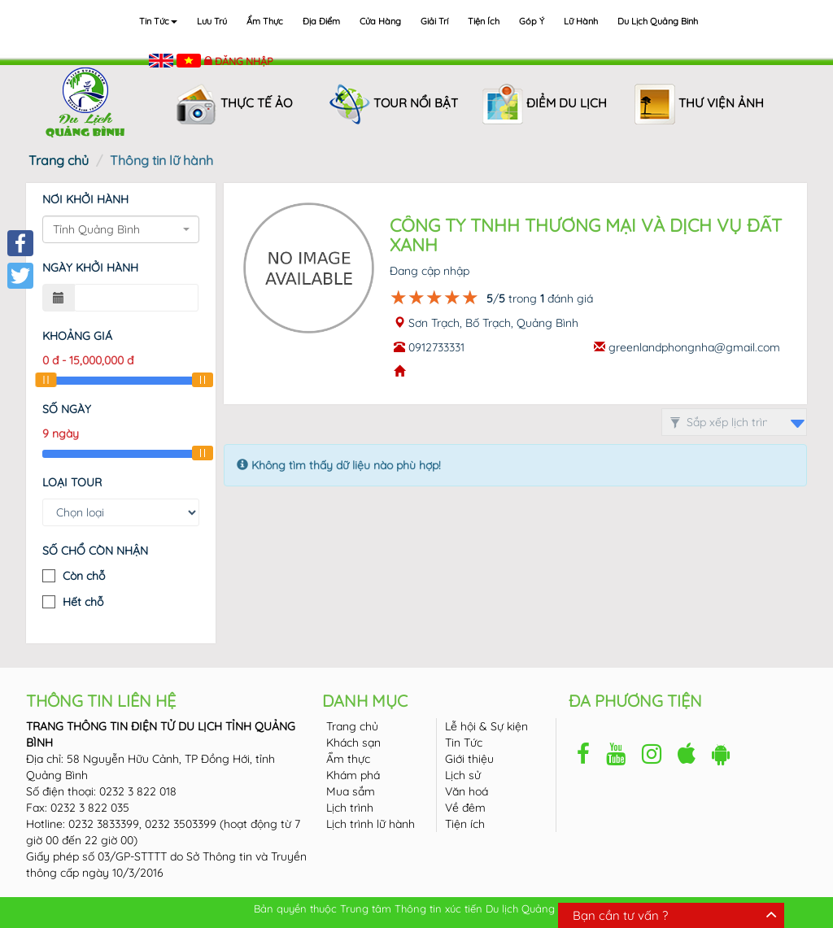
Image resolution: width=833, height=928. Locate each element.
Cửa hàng (380, 21)
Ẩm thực (264, 21)
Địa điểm (321, 21)
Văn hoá (466, 791)
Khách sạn (353, 742)
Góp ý (531, 21)
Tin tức (158, 21)
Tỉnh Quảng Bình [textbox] (96, 229)
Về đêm (465, 807)
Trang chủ (58, 160)
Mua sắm (350, 791)
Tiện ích (483, 21)
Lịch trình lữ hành (370, 824)
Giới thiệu (469, 759)
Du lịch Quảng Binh (657, 21)
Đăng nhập (244, 61)
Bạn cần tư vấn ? (620, 915)
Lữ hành (581, 21)
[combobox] (120, 229)
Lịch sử (463, 775)
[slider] (45, 380)
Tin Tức (463, 742)
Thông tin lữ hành (161, 160)
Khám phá (353, 775)
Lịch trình (349, 807)
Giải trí (434, 21)
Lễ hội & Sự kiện (486, 726)
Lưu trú (212, 21)
